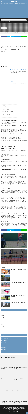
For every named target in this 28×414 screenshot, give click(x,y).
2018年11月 (2, 322)
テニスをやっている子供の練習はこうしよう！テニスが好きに (17, 32)
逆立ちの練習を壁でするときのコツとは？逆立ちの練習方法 (20, 390)
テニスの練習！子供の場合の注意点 (7, 108)
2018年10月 (2, 324)
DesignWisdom (14, 1)
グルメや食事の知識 (4, 340)
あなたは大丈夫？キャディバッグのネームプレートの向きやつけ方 (19, 296)
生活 (6, 21)
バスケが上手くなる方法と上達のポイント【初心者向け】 (7, 390)
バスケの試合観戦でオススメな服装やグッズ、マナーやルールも (7, 402)
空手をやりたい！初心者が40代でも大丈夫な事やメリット (19, 303)
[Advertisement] (14, 11)
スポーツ (4, 21)
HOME (2, 32)
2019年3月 (2, 317)
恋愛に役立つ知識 (4, 347)
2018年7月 (2, 331)
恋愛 (7, 21)
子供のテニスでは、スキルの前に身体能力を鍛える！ (9, 116)
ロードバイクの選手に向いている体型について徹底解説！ (19, 276)
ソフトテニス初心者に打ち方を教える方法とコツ (18, 282)
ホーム (1, 3)
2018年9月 (2, 326)
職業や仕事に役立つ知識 (5, 351)
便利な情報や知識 (11, 3)
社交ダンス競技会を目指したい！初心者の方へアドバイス (20, 368)
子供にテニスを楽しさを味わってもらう (8, 111)
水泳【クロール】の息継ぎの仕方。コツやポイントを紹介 (20, 379)
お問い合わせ (17, 409)
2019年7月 (2, 315)
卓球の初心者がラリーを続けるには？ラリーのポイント (19, 270)
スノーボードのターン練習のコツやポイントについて (18, 69)
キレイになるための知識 (22, 3)
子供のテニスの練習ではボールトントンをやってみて (9, 112)
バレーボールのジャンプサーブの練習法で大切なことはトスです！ (20, 402)
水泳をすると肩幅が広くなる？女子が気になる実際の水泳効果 (7, 368)
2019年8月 (2, 313)
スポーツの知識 (16, 3)
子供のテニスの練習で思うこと (6, 109)
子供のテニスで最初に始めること (6, 114)
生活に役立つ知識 (5, 3)
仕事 (9, 21)
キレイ (1, 21)
